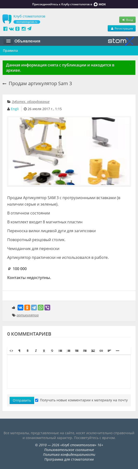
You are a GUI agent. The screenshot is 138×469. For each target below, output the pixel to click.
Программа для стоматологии (69, 459)
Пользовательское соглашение (69, 449)
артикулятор (28, 315)
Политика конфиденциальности (69, 454)
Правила (10, 50)
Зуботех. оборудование (31, 101)
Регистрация (121, 28)
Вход (127, 20)
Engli (15, 109)
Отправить (22, 400)
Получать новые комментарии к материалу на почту (81, 400)
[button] (11, 351)
